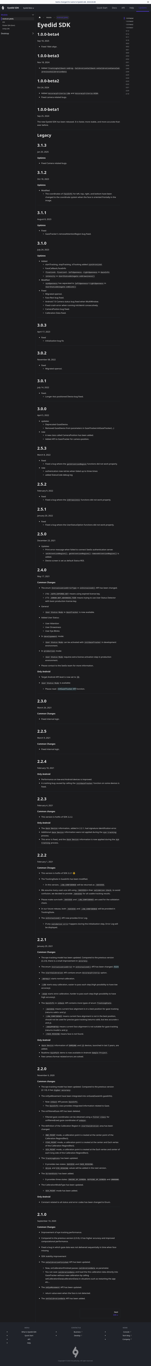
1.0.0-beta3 (129, 21)
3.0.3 (127, 43)
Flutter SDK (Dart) (8, 25)
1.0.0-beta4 (129, 18)
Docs (114, 7)
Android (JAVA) (8, 19)
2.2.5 (127, 75)
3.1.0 (127, 40)
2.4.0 (127, 69)
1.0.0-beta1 (129, 28)
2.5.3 (127, 56)
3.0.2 (127, 47)
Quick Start (102, 7)
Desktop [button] (5, 33)
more (116, 966)
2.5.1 (127, 62)
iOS (3, 22)
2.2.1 (127, 87)
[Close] (148, 2)
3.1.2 (127, 34)
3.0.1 (127, 50)
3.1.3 (127, 31)
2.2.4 (127, 78)
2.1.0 (127, 94)
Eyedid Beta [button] (27, 8)
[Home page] (39, 17)
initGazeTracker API (67, 688)
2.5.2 (127, 59)
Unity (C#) (6, 29)
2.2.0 (127, 91)
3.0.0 (127, 53)
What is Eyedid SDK (28, 1332)
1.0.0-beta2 (129, 24)
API (123, 7)
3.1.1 (127, 37)
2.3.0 (127, 72)
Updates (143, 7)
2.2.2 (127, 84)
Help (131, 7)
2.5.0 (127, 65)
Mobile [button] (4, 14)
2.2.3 (127, 81)
